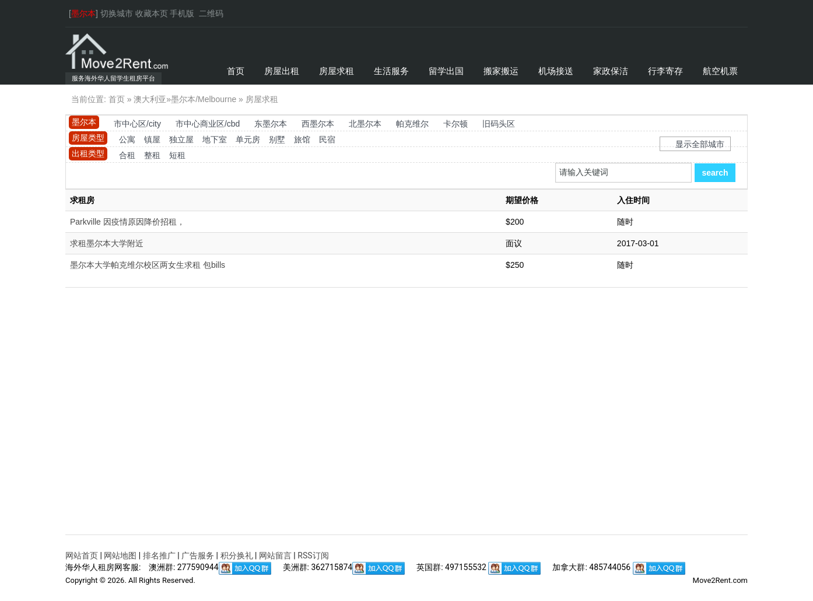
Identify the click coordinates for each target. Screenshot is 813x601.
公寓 (127, 139)
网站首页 (81, 555)
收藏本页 (151, 13)
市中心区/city (137, 123)
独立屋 (181, 139)
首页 (116, 99)
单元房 (248, 139)
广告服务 (197, 555)
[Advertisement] (406, 422)
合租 (127, 155)
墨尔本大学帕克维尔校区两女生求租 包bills (147, 265)
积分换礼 (236, 555)
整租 (152, 155)
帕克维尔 (412, 123)
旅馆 (302, 139)
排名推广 (159, 555)
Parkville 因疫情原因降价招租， (127, 221)
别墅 (277, 139)
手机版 (182, 13)
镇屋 (152, 139)
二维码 (211, 13)
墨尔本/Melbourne (203, 99)
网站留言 (275, 555)
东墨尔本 (270, 123)
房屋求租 (262, 99)
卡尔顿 (455, 123)
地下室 (214, 139)
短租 (177, 155)
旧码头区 (498, 123)
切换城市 (116, 13)
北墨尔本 (365, 123)
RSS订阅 (312, 555)
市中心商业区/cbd (208, 123)
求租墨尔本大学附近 (106, 243)
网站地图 (120, 555)
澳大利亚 (150, 99)
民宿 (327, 139)
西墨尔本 (318, 123)
